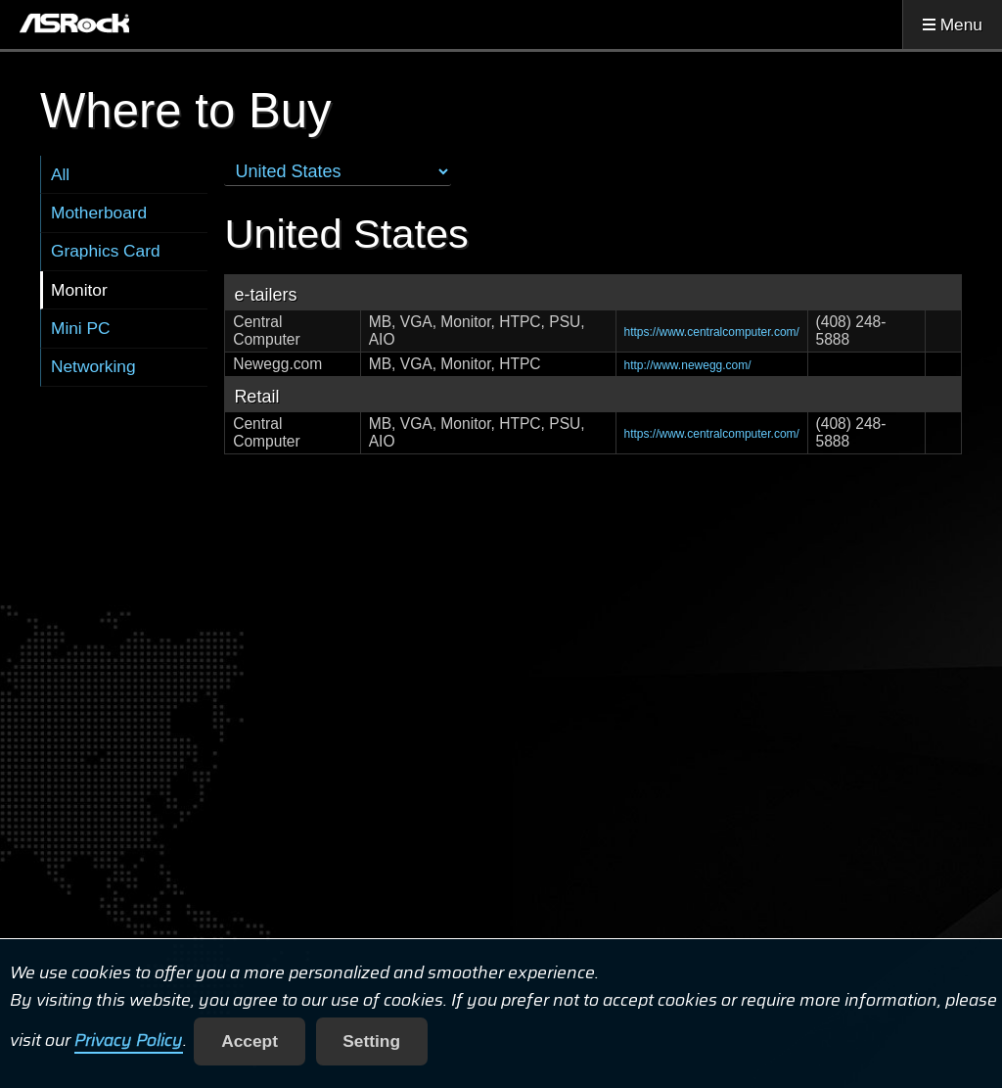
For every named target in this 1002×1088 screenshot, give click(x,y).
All (60, 174)
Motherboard (99, 212)
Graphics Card (105, 250)
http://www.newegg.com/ (688, 365)
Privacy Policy (128, 1041)
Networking (93, 366)
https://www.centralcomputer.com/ (711, 332)
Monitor (79, 290)
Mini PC (81, 328)
